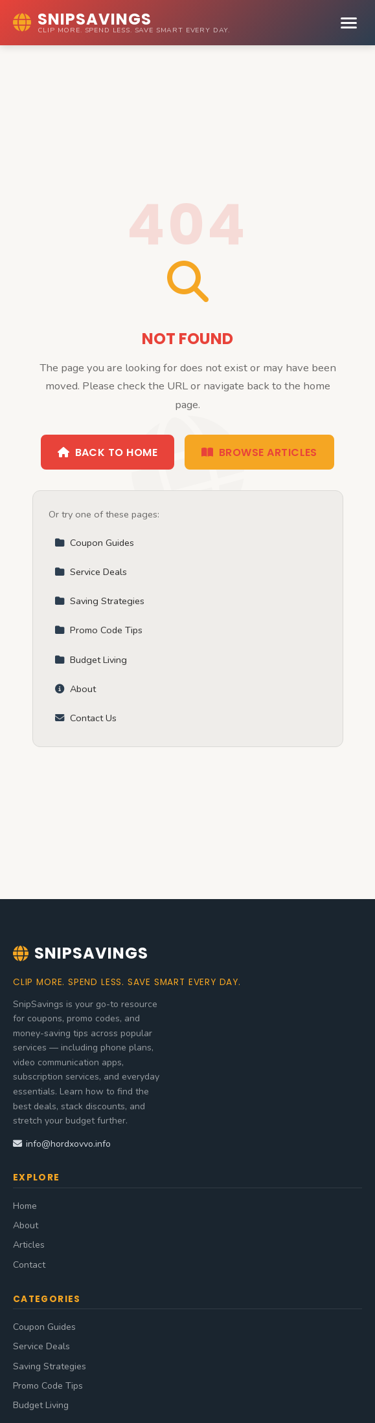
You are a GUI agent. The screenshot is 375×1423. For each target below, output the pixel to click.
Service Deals (90, 571)
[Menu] (348, 23)
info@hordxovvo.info (62, 1144)
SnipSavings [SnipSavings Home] (80, 953)
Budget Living (90, 659)
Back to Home (107, 452)
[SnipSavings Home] (121, 23)
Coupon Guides (94, 542)
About (75, 688)
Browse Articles (259, 452)
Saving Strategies (99, 600)
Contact (29, 1265)
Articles (29, 1245)
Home (25, 1206)
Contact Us (85, 718)
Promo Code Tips (98, 630)
